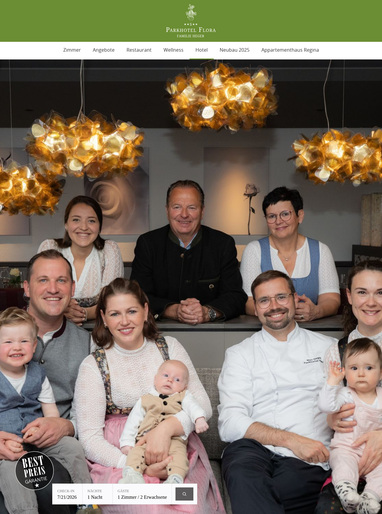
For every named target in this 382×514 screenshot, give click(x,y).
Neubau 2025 (234, 50)
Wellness (174, 50)
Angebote (104, 50)
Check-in (65, 491)
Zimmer (72, 50)
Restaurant (139, 50)
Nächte (94, 491)
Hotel (201, 50)
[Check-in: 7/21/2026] (67, 494)
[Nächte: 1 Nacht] (98, 494)
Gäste (123, 491)
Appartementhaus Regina (290, 50)
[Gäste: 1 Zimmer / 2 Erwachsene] (142, 494)
